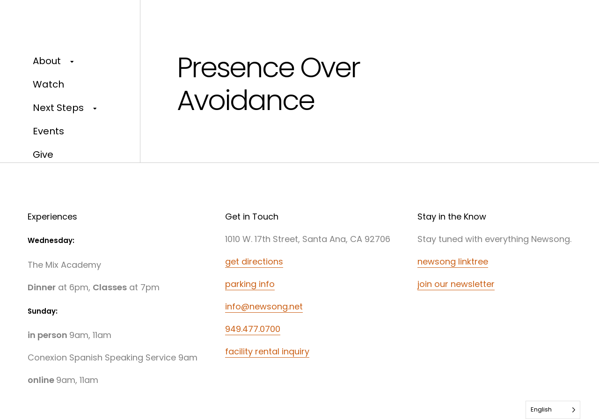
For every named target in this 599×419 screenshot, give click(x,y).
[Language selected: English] (553, 410)
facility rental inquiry (267, 351)
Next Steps (58, 107)
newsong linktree (452, 261)
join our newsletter (456, 284)
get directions (254, 261)
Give (43, 154)
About (47, 60)
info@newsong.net (264, 306)
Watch (48, 84)
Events (48, 131)
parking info (250, 284)
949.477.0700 (252, 329)
